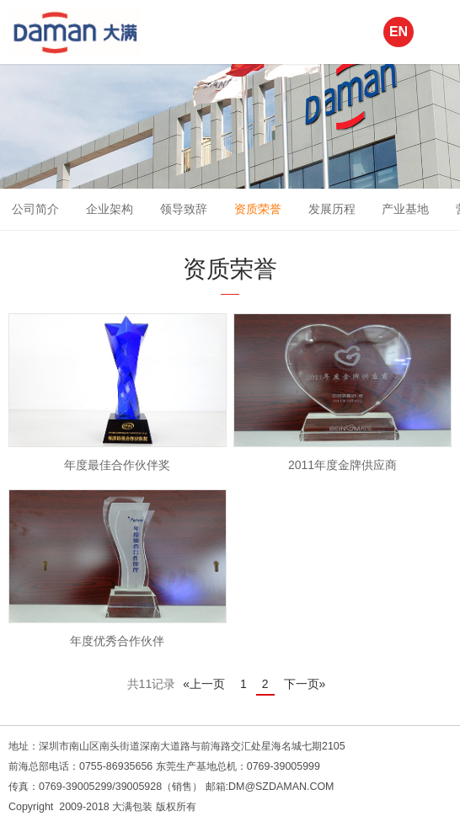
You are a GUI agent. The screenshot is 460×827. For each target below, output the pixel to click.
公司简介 (35, 209)
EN (398, 31)
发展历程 (332, 209)
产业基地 (405, 209)
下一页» (305, 684)
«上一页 (204, 684)
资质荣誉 (257, 209)
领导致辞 (183, 209)
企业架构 (109, 209)
